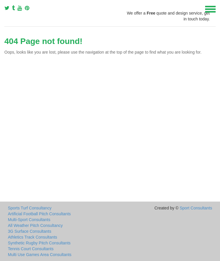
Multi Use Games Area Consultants (39, 254)
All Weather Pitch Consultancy (35, 225)
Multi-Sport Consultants (29, 219)
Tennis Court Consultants (30, 248)
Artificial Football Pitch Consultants (39, 213)
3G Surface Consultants (29, 231)
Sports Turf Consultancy (29, 208)
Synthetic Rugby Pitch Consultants (39, 243)
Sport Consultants (196, 208)
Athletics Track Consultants (32, 237)
